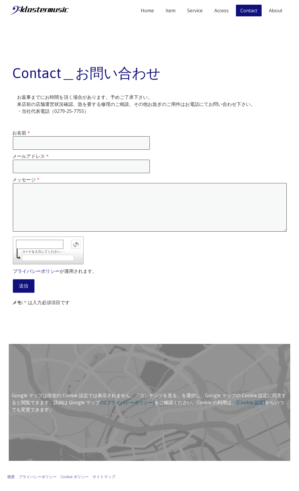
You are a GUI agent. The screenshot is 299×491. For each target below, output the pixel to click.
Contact (248, 10)
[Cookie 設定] (250, 402)
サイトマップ (104, 476)
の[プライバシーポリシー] (127, 402)
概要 (11, 476)
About (275, 10)
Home (147, 10)
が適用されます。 (55, 271)
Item (170, 10)
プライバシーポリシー (36, 271)
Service (195, 10)
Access (221, 10)
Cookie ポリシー (74, 476)
